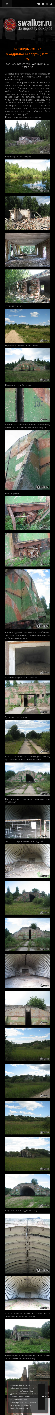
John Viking (38, 64)
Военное (10, 64)
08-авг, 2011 (23, 64)
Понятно (43, 1396)
